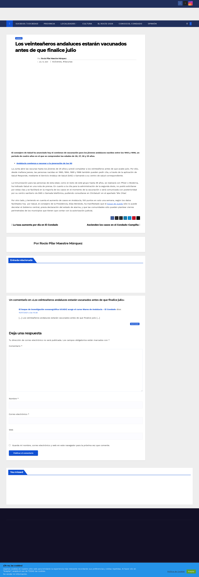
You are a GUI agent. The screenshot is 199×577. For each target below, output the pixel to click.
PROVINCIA (49, 24)
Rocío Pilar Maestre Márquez (53, 58)
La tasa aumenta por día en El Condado (34, 224)
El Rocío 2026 (105, 24)
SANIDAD (19, 38)
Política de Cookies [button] (176, 571)
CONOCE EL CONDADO (130, 24)
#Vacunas (67, 61)
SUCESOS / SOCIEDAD (27, 24)
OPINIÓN (152, 24)
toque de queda (115, 204)
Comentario (15, 346)
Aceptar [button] (191, 571)
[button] (187, 23)
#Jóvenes (57, 61)
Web (11, 430)
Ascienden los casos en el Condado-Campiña (113, 224)
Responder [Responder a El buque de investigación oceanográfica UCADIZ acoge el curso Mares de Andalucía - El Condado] (135, 324)
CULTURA (87, 24)
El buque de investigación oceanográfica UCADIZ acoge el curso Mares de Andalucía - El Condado (67, 309)
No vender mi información (15, 574)
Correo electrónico (19, 414)
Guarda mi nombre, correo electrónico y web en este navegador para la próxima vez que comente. (61, 445)
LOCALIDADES (68, 24)
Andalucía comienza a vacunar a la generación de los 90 (44, 163)
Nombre (14, 398)
